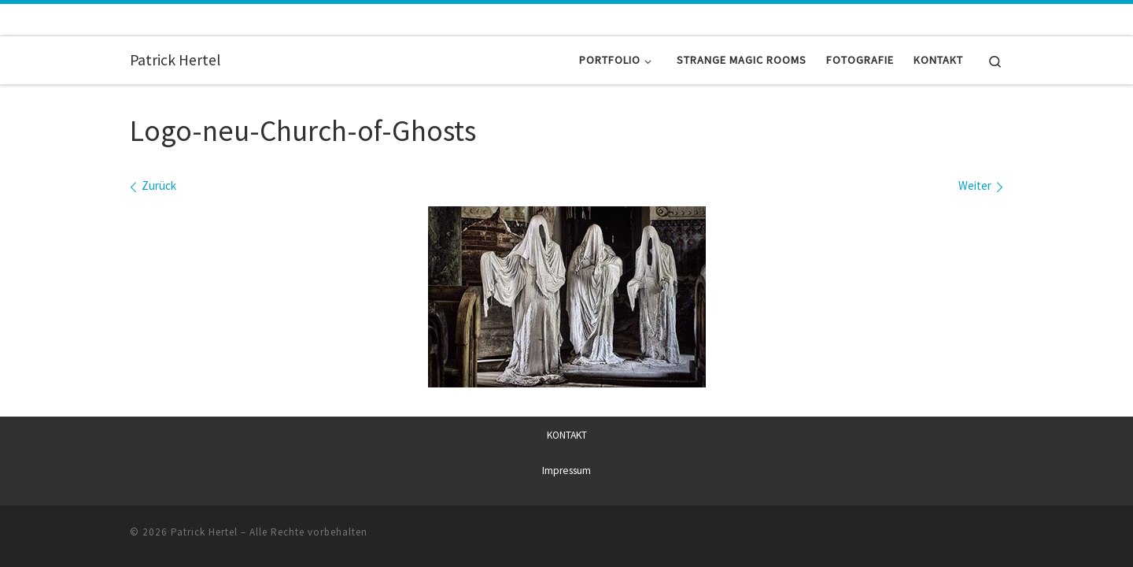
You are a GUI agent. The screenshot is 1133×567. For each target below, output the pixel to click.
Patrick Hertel (204, 531)
